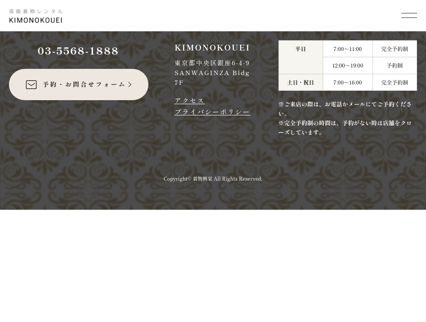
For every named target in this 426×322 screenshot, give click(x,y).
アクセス (189, 100)
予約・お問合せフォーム (75, 84)
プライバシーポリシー (212, 111)
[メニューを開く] (409, 14)
